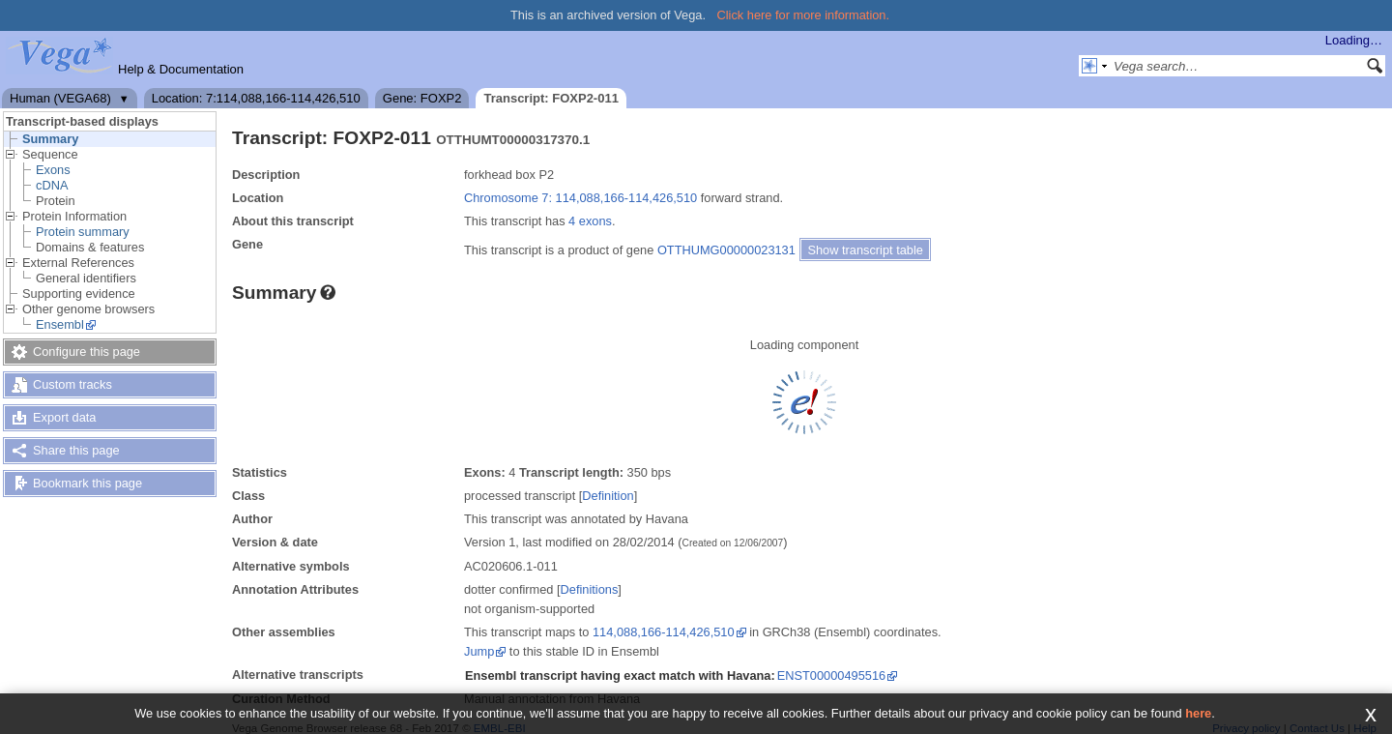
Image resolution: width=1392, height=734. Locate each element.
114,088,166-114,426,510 (664, 632)
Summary (50, 139)
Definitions (590, 589)
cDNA (52, 185)
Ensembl (60, 324)
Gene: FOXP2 (422, 98)
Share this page (76, 450)
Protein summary (83, 231)
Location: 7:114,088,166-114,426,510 (256, 98)
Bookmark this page (87, 483)
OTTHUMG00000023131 (726, 250)
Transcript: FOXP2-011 (550, 98)
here (1198, 713)
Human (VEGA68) (60, 98)
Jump (479, 651)
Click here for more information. (803, 15)
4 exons (590, 221)
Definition (607, 495)
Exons (53, 169)
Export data (64, 417)
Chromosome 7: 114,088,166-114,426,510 (580, 198)
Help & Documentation (181, 69)
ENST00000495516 (831, 675)
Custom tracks (72, 384)
